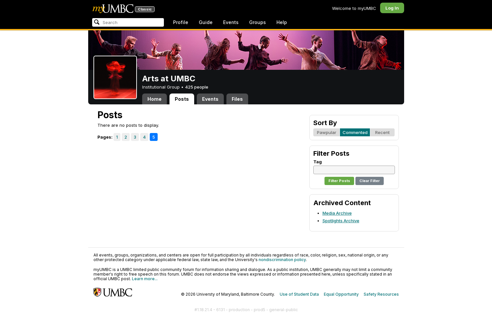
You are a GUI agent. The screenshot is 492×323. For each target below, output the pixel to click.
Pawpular (326, 132)
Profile (180, 22)
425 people (196, 87)
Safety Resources (381, 294)
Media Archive (337, 213)
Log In (392, 8)
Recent (382, 132)
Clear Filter (369, 180)
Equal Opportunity (341, 294)
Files (237, 99)
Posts (182, 99)
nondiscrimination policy (282, 259)
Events (231, 22)
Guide (206, 22)
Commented (355, 132)
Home (154, 99)
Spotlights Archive (341, 220)
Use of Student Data (299, 294)
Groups (257, 22)
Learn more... (145, 278)
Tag (317, 161)
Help (281, 22)
